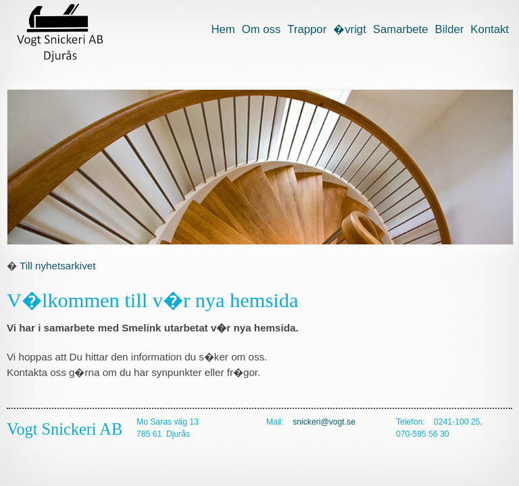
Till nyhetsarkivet (58, 265)
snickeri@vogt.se (324, 422)
